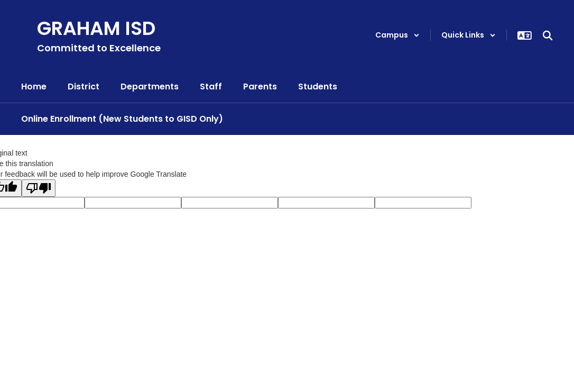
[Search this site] (547, 35)
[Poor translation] (38, 188)
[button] (397, 35)
